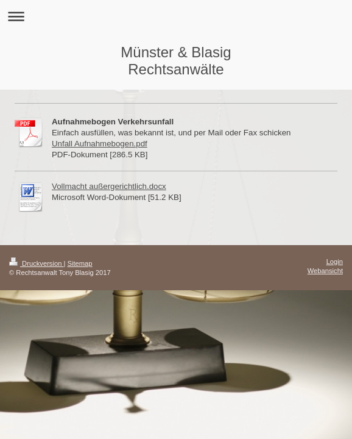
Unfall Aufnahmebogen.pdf (99, 143)
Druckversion (36, 263)
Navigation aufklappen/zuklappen (176, 16)
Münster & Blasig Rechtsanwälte (176, 60)
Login (334, 261)
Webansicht (325, 270)
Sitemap (80, 263)
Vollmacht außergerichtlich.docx (109, 186)
